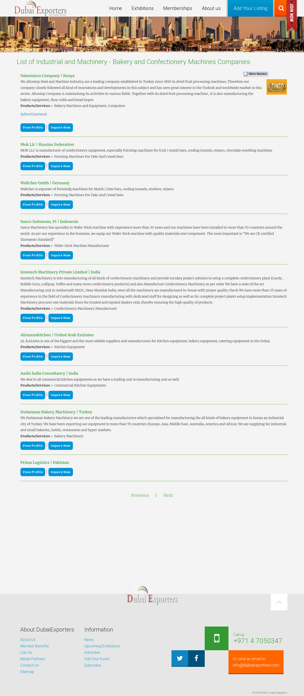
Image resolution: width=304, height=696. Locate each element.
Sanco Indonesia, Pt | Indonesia (49, 221)
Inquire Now (61, 127)
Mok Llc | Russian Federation (47, 144)
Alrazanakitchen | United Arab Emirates (57, 334)
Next (168, 495)
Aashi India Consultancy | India (49, 373)
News (89, 639)
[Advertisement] (152, 540)
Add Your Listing (250, 8)
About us (211, 8)
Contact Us (29, 665)
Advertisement (33, 114)
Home (115, 8)
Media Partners (32, 659)
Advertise (92, 652)
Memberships (177, 8)
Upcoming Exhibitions (102, 646)
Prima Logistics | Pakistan (44, 462)
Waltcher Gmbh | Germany (45, 182)
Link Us (26, 652)
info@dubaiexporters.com (253, 662)
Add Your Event (96, 659)
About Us (27, 639)
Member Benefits (34, 646)
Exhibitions (143, 8)
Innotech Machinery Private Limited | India (60, 272)
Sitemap (27, 671)
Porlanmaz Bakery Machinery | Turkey (56, 412)
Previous (140, 495)
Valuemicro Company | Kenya (47, 75)
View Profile (33, 127)
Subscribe (92, 665)
